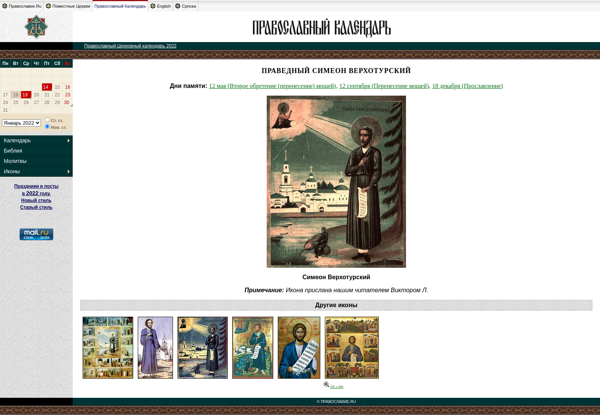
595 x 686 (333, 387)
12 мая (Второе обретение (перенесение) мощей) (272, 86)
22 (57, 95)
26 (26, 102)
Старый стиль (36, 207)
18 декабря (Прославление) (467, 86)
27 (36, 102)
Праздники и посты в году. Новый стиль (36, 193)
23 (67, 95)
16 (67, 87)
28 (46, 102)
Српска (185, 6)
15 (57, 87)
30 (66, 102)
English (160, 6)
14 (45, 87)
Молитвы (15, 161)
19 (25, 95)
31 (5, 110)
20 (36, 95)
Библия (13, 151)
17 (5, 95)
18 (15, 95)
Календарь (17, 140)
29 (57, 102)
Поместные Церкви (68, 6)
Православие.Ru (21, 6)
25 (15, 102)
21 (46, 95)
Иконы (12, 171)
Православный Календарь (120, 6)
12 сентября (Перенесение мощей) (384, 86)
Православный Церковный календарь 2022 (130, 46)
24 (5, 102)
